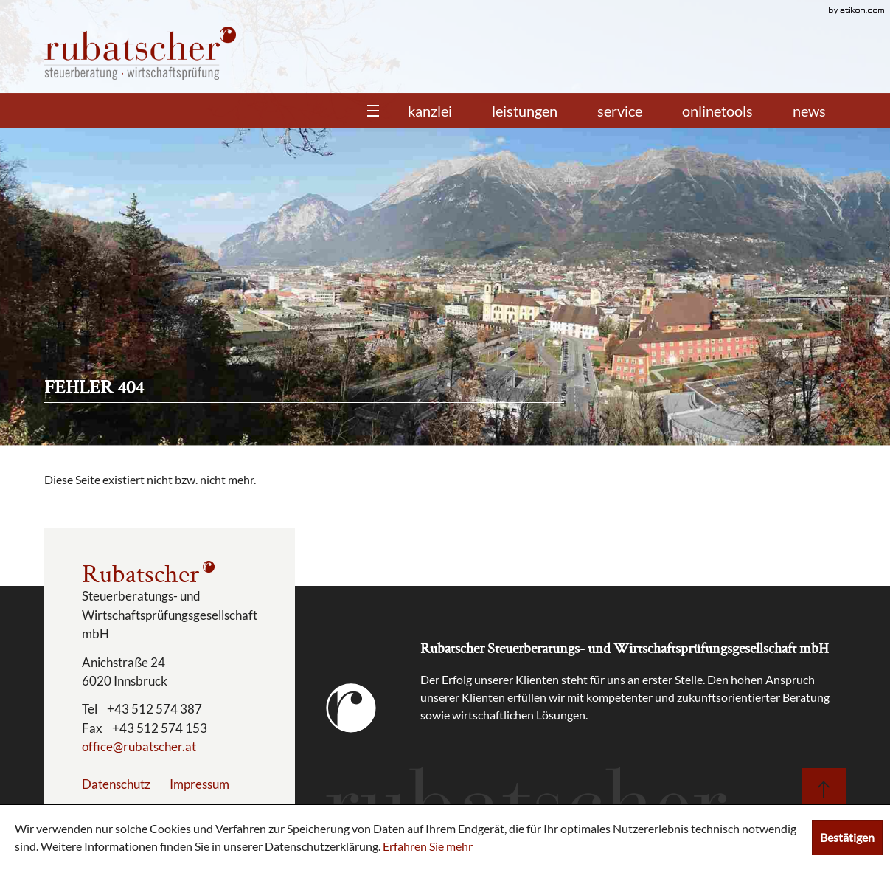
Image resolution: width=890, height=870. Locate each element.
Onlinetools (717, 111)
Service (619, 111)
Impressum (199, 784)
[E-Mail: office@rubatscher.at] (139, 746)
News (809, 111)
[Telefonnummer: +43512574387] (154, 709)
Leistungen (524, 111)
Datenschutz (116, 784)
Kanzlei (430, 111)
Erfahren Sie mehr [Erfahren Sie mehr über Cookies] (428, 846)
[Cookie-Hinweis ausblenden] (847, 837)
